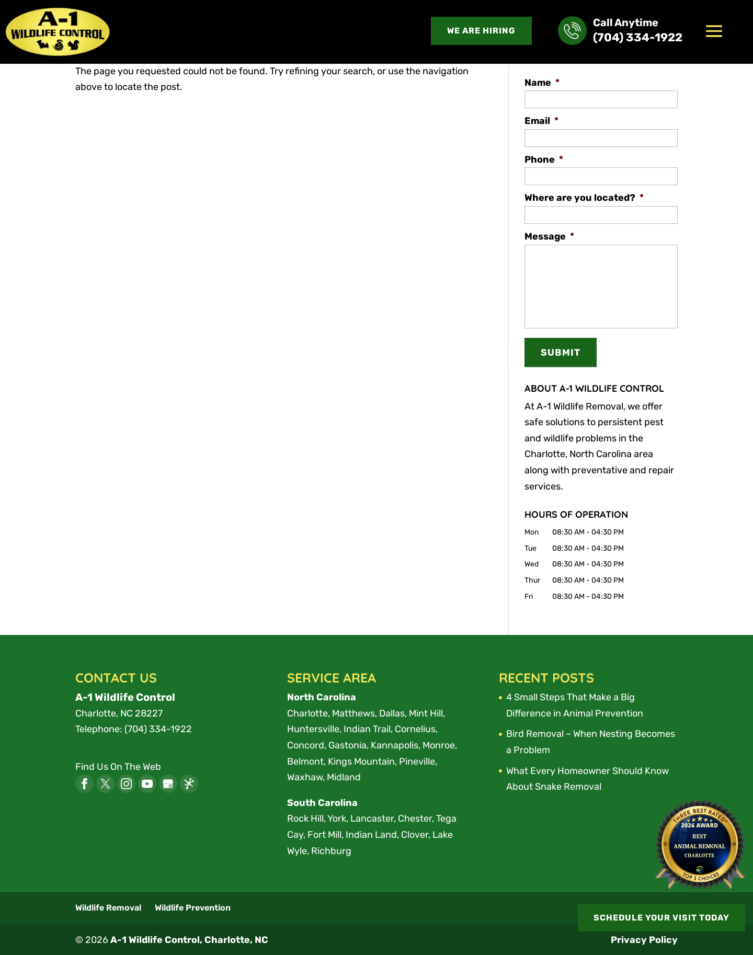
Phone (543, 159)
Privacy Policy (644, 939)
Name (542, 82)
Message (549, 236)
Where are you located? (584, 197)
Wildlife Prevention (193, 907)
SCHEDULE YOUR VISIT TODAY (661, 917)
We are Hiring (481, 31)
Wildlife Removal (108, 907)
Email (541, 121)
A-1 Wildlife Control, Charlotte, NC (189, 939)
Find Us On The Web (118, 765)
